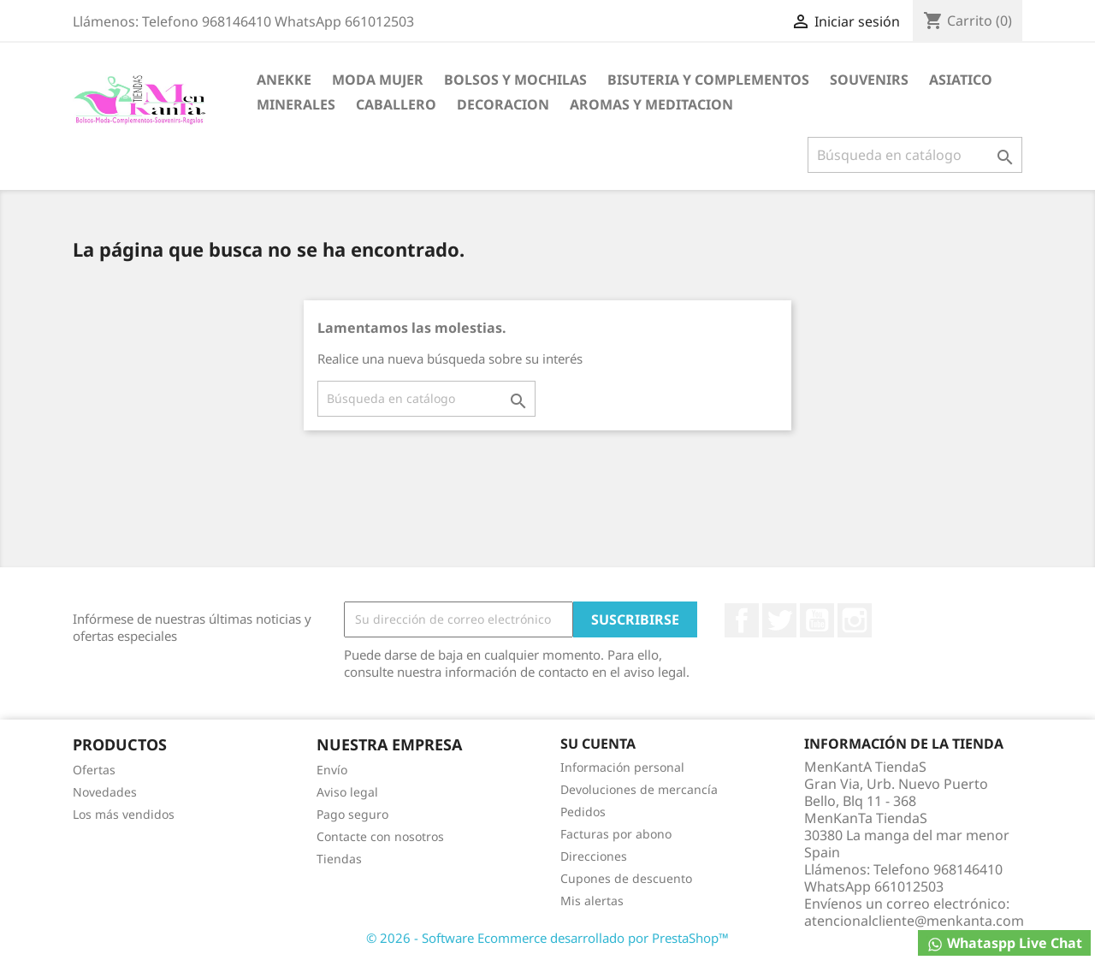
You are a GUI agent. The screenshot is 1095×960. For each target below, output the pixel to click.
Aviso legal (347, 792)
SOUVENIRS (869, 79)
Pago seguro (352, 814)
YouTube (817, 620)
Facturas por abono (616, 834)
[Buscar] (915, 155)
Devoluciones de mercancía (639, 789)
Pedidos (583, 811)
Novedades (105, 792)
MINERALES (296, 104)
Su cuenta (598, 743)
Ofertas (94, 769)
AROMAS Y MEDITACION (651, 104)
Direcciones (593, 856)
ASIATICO (960, 79)
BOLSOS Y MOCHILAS (515, 79)
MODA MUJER (377, 79)
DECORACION (503, 104)
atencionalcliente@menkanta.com (914, 920)
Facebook (742, 620)
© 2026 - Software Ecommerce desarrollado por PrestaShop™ (547, 937)
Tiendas (339, 858)
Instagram (855, 620)
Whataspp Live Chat (1004, 943)
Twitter (779, 620)
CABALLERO (396, 104)
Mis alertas (592, 900)
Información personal (622, 767)
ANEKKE (284, 79)
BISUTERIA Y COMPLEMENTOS (708, 79)
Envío (332, 769)
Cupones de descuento (626, 878)
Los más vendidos (124, 814)
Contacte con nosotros (380, 836)
